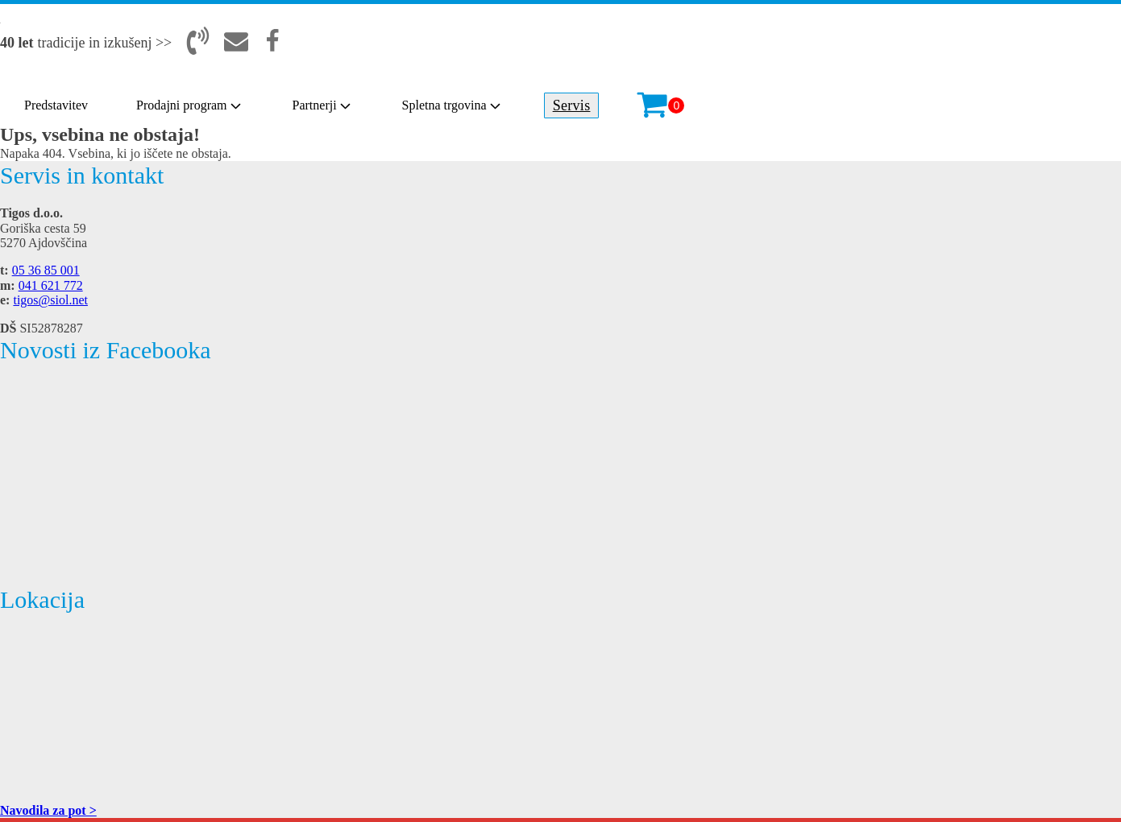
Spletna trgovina (453, 105)
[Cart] (660, 105)
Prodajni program (189, 105)
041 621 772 (51, 285)
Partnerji (323, 105)
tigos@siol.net (50, 300)
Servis (572, 105)
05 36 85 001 (46, 270)
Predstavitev (56, 105)
